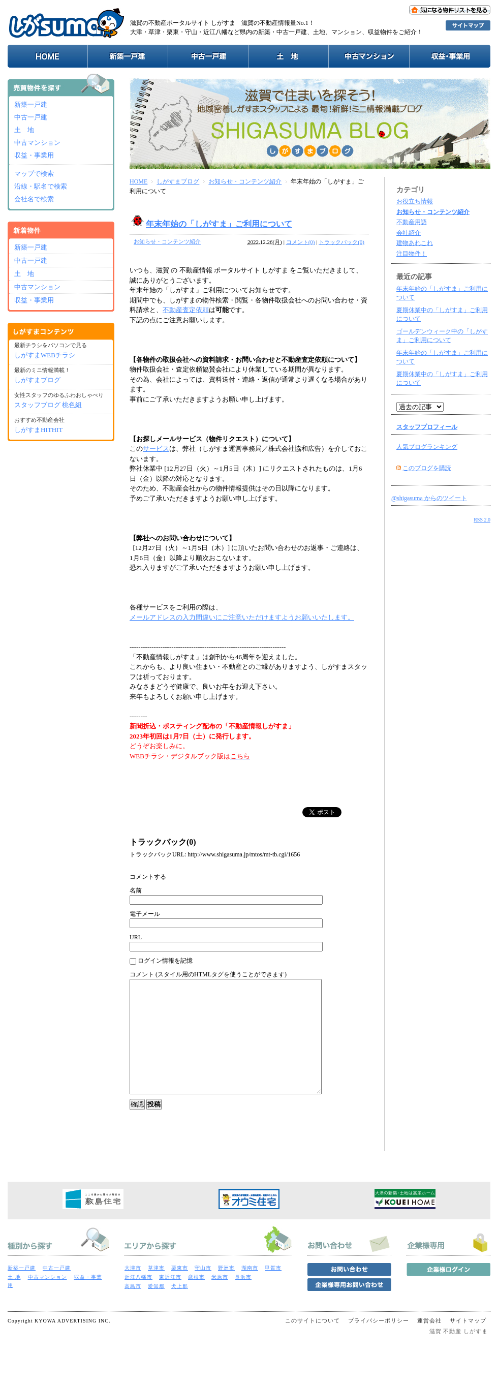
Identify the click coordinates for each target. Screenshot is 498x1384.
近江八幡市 (138, 1300)
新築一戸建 (30, 104)
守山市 (203, 1291)
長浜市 (243, 1300)
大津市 (132, 1291)
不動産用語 (411, 222)
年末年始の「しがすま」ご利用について (219, 224)
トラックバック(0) (341, 242)
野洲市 (226, 1291)
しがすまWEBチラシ (44, 355)
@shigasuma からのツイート (429, 498)
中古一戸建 (30, 117)
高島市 (132, 1309)
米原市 (219, 1300)
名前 (136, 890)
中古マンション (37, 142)
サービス (156, 448)
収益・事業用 (34, 155)
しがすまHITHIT (38, 430)
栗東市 (179, 1291)
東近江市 (170, 1300)
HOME (138, 181)
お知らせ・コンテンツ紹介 (245, 181)
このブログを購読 (426, 468)
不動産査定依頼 (186, 310)
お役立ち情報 (414, 201)
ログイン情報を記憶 (161, 961)
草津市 (156, 1291)
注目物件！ (411, 253)
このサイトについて (312, 1343)
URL (136, 937)
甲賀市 (273, 1291)
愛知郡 (156, 1309)
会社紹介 (408, 232)
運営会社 (429, 1343)
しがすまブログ (178, 181)
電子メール (145, 913)
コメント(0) (300, 242)
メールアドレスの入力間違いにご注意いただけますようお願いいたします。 (242, 617)
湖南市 (249, 1291)
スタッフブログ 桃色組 (48, 405)
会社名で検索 (34, 199)
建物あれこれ (414, 243)
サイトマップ (468, 1343)
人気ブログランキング (426, 446)
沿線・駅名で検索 (40, 186)
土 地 (24, 130)
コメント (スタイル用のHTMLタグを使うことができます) (208, 974)
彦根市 (196, 1300)
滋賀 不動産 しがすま (458, 1354)
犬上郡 (179, 1309)
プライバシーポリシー (378, 1343)
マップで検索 (34, 173)
